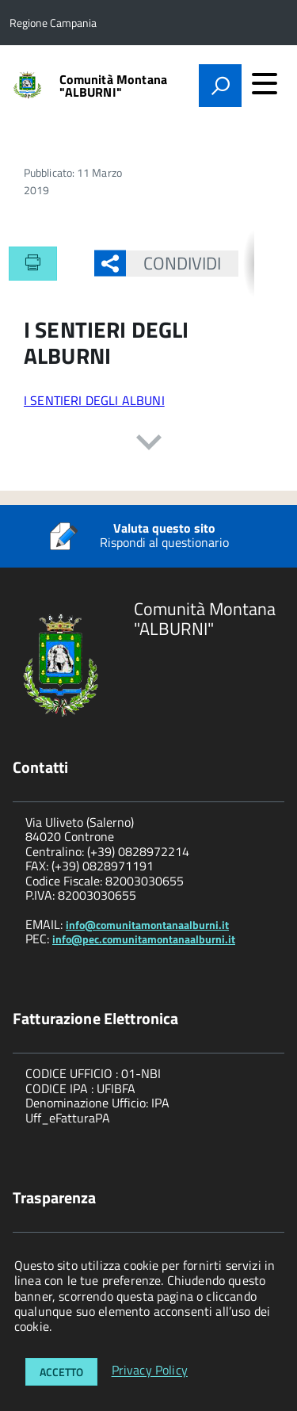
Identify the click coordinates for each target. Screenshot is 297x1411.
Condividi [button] (174, 263)
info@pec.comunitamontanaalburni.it (143, 939)
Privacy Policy (150, 1370)
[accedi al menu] (264, 83)
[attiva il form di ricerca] (220, 85)
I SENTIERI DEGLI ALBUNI (94, 400)
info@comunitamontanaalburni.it (147, 924)
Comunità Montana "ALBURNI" (113, 85)
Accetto (61, 1371)
